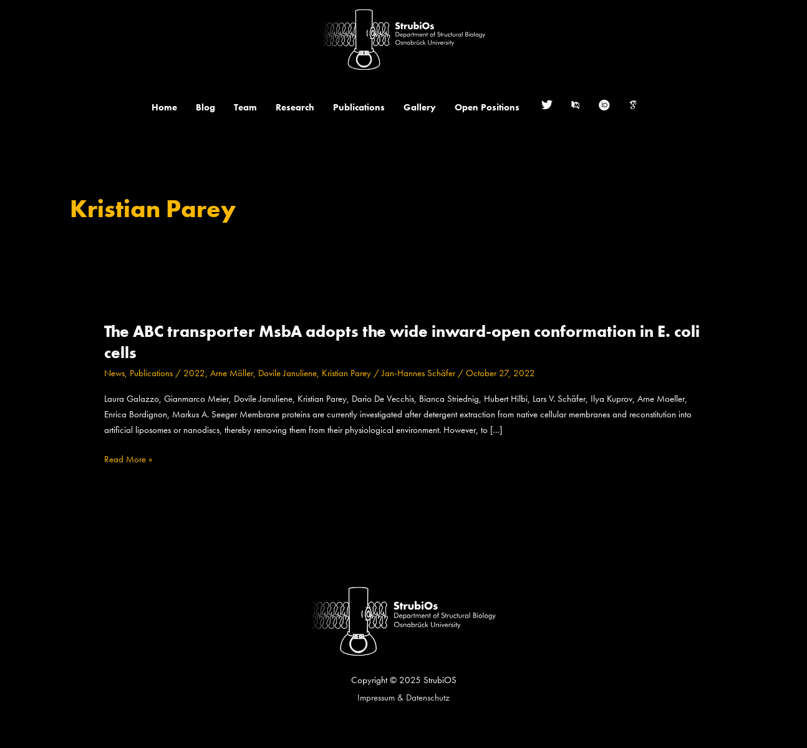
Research (295, 107)
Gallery (420, 107)
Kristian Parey (346, 373)
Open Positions (487, 107)
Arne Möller (231, 373)
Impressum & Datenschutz (403, 697)
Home (164, 107)
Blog (205, 107)
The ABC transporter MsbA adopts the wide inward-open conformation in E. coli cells (402, 342)
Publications (359, 107)
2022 (194, 373)
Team (245, 107)
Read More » (128, 459)
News (114, 373)
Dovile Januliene (287, 373)
